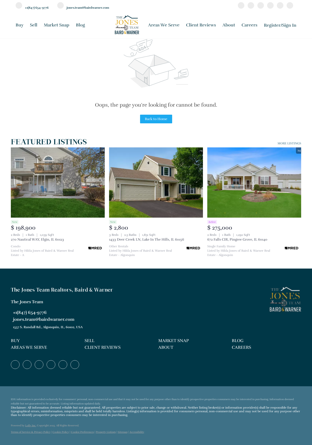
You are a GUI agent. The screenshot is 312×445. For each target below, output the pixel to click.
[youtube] (280, 6)
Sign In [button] (289, 25)
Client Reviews (201, 25)
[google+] (290, 6)
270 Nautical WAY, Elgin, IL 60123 (37, 239)
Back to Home (156, 119)
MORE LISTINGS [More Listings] (289, 143)
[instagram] (270, 6)
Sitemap (122, 432)
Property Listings (106, 432)
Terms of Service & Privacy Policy (31, 432)
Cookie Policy (60, 432)
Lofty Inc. (30, 425)
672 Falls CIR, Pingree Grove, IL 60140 (237, 239)
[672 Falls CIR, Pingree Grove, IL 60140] (254, 182)
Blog (80, 25)
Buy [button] (19, 25)
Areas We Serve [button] (164, 25)
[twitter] (260, 6)
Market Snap (56, 25)
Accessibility (136, 432)
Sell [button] (33, 25)
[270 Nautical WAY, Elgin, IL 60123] (58, 182)
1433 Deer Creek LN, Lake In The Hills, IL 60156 (146, 239)
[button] (45, 340)
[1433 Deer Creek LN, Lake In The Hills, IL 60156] (156, 182)
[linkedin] (251, 6)
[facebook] (241, 6)
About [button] (228, 25)
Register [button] (272, 25)
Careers (249, 25)
